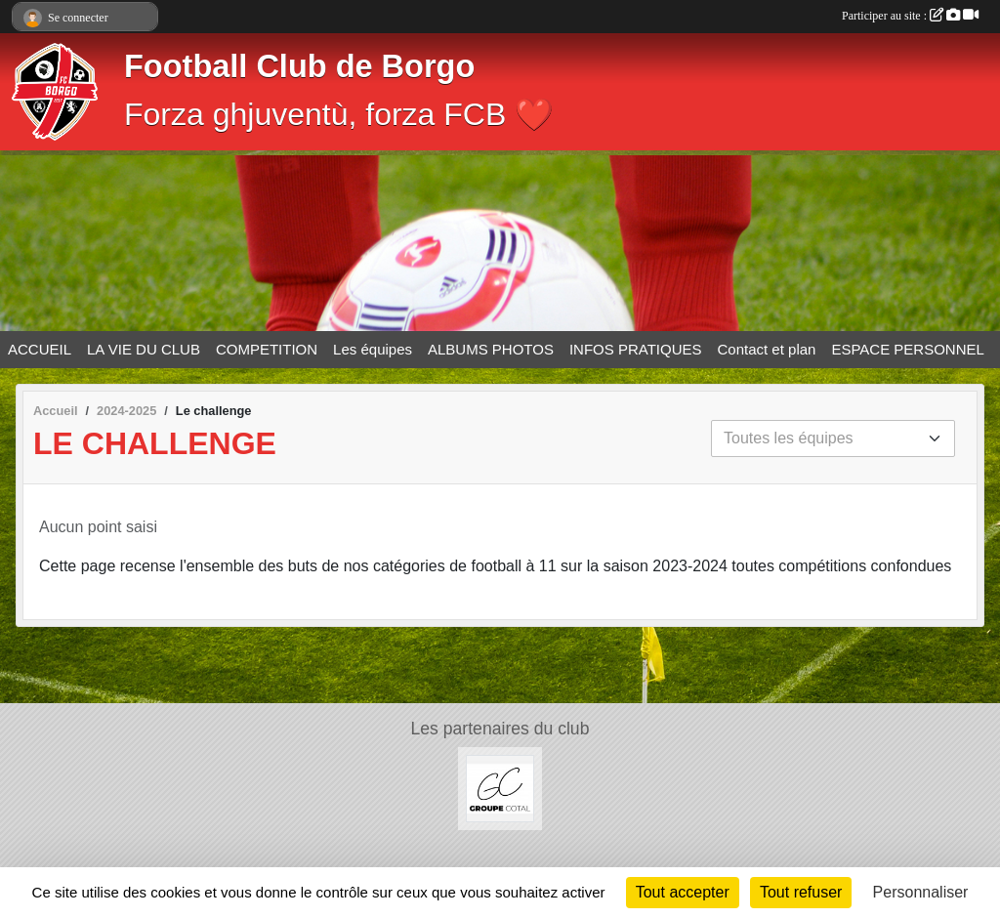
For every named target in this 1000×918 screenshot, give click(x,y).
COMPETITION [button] (266, 349)
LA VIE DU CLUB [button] (143, 349)
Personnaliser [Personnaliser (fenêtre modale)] (921, 892)
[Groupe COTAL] (499, 787)
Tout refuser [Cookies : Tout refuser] (801, 892)
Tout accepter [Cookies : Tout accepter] (682, 892)
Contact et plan (767, 349)
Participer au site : (910, 15)
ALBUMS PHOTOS (491, 349)
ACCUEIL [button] (39, 349)
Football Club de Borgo (299, 66)
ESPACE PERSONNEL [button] (907, 349)
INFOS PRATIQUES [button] (635, 349)
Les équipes (372, 349)
